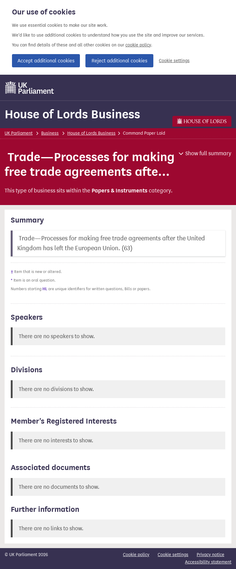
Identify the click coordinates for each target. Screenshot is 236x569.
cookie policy (138, 45)
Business (50, 133)
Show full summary (208, 153)
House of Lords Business (72, 114)
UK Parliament (19, 133)
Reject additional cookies (119, 61)
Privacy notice (210, 554)
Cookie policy (136, 554)
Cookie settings (174, 60)
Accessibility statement (208, 562)
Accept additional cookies (46, 61)
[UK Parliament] (30, 87)
